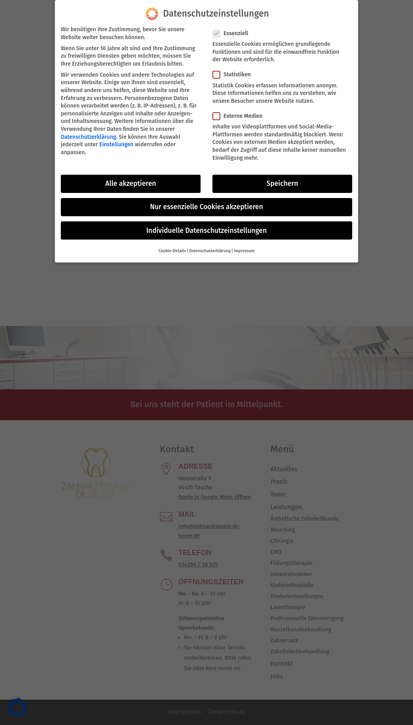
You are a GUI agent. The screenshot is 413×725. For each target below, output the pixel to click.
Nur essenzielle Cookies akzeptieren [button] (206, 205)
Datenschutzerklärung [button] (210, 248)
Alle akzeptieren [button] (130, 181)
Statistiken (234, 72)
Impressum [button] (244, 248)
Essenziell (233, 31)
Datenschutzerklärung (88, 134)
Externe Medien (240, 114)
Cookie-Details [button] (172, 248)
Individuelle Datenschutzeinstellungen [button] (206, 228)
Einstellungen (116, 142)
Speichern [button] (282, 181)
